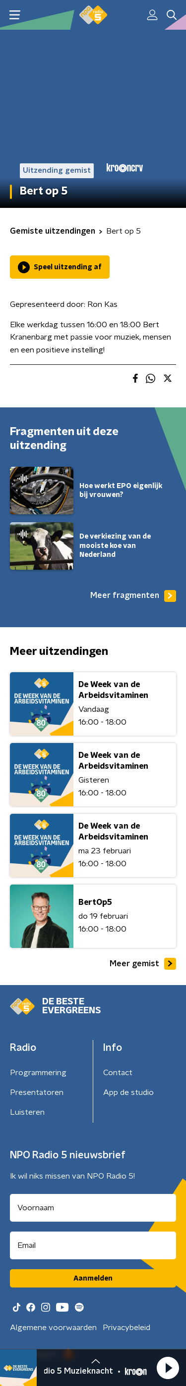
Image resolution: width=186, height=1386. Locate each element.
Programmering (38, 1073)
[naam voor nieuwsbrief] (93, 1208)
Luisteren (27, 1112)
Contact (117, 1073)
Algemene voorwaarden (53, 1328)
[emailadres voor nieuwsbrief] (93, 1245)
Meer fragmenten (133, 596)
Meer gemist (143, 964)
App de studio (128, 1092)
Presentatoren (36, 1092)
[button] (168, 1368)
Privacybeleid (126, 1328)
